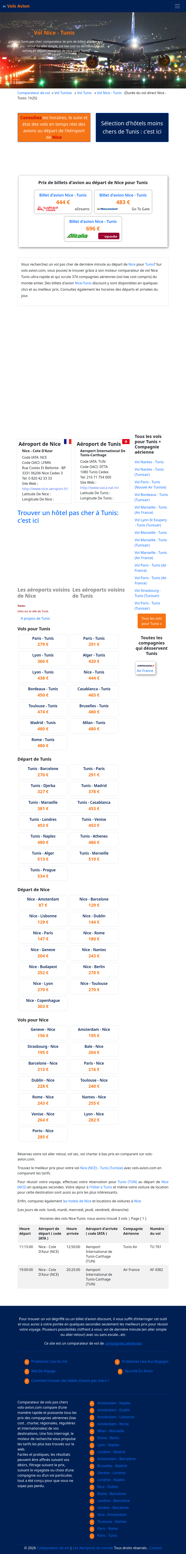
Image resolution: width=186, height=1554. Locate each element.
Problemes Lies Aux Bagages (141, 1361)
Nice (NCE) (88, 1168)
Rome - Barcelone (108, 1493)
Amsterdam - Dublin (110, 1410)
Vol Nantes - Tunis (149, 462)
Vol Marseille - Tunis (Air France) (151, 510)
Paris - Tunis (103, 1535)
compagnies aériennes (123, 1343)
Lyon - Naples (104, 1444)
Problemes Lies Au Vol (46, 1361)
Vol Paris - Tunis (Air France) (151, 568)
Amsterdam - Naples (110, 1403)
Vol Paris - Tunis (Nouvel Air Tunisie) (150, 485)
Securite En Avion (135, 1371)
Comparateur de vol (34, 92)
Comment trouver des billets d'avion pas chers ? (67, 1380)
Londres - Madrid (107, 1451)
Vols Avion (16, 6)
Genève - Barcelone (109, 1507)
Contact (155, 1548)
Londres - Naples (107, 1479)
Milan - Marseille (107, 1430)
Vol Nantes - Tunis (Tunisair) (149, 472)
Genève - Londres (108, 1472)
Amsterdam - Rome (109, 1424)
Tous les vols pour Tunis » (152, 621)
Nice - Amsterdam (108, 1514)
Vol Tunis (84, 92)
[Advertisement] (97, 162)
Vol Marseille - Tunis (151, 532)
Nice (132, 264)
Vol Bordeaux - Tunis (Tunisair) (151, 497)
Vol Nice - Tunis (110, 92)
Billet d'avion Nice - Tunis (63, 195)
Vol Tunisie (63, 92)
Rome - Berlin (104, 1437)
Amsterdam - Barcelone (113, 1458)
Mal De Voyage (40, 1371)
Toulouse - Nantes (108, 1521)
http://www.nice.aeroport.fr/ (45, 488)
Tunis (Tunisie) (111, 1168)
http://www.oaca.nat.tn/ (99, 487)
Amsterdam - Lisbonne (112, 1417)
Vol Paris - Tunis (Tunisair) (147, 606)
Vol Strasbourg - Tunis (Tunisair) (148, 593)
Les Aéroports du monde (93, 1548)
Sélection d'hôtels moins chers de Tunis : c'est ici (132, 127)
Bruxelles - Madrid (108, 1465)
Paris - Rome (104, 1528)
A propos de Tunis (35, 618)
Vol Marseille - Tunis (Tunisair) (151, 543)
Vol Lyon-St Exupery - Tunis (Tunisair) (151, 522)
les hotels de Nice (77, 1201)
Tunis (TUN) (127, 1181)
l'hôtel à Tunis (100, 1187)
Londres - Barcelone (110, 1500)
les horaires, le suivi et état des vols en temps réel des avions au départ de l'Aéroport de (54, 127)
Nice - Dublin (104, 1486)
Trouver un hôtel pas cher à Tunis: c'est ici (68, 516)
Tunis (149, 264)
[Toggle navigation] (177, 6)
